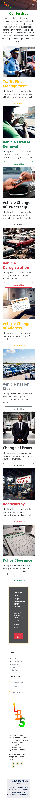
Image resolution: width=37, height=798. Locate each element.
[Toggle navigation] (33, 5)
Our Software (17, 661)
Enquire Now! (18, 636)
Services (15, 659)
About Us (15, 664)
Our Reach (16, 670)
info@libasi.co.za (17, 692)
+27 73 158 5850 (17, 686)
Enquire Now (18, 103)
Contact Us (16, 667)
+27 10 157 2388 (17, 682)
